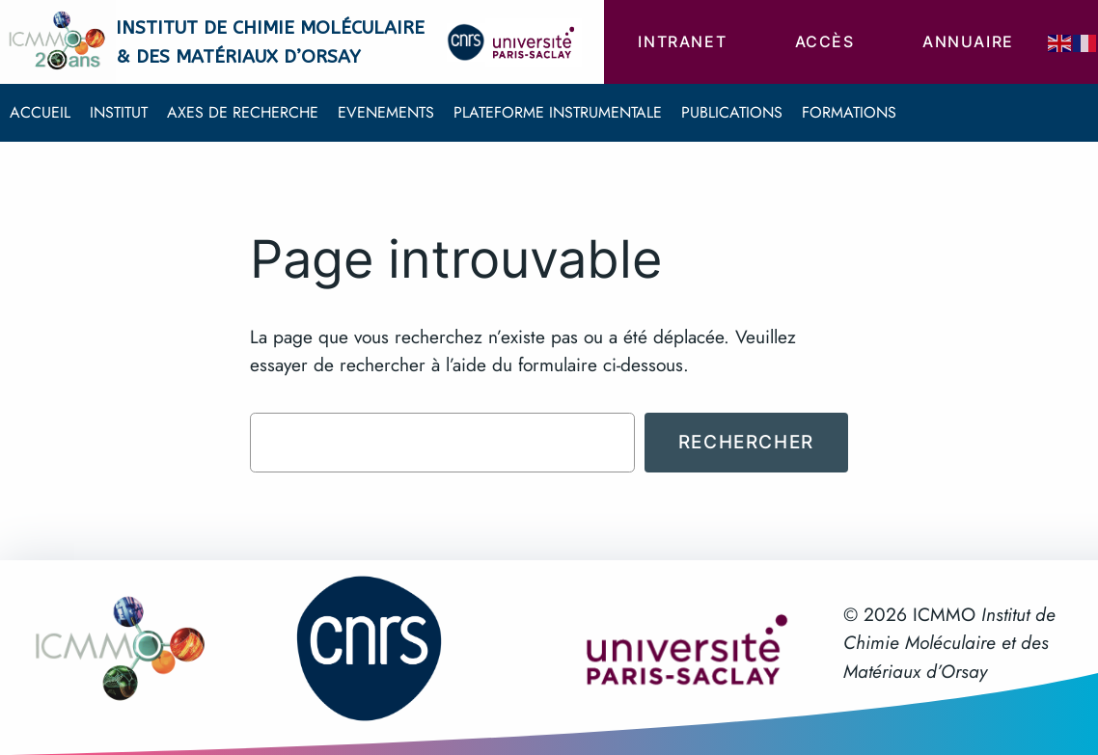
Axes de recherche (242, 112)
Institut (119, 112)
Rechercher (746, 441)
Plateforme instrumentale (557, 112)
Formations (849, 112)
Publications (731, 112)
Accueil (40, 112)
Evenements (386, 112)
